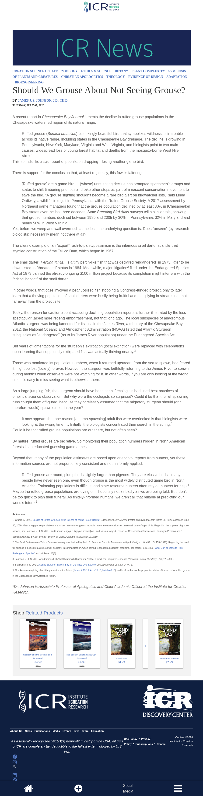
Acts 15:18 (95, 570)
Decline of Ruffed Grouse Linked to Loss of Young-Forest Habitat (65, 520)
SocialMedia (128, 788)
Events (67, 731)
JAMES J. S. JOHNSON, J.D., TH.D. (43, 100)
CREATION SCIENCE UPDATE (35, 71)
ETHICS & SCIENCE (96, 71)
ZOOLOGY (69, 71)
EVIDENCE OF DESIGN (145, 77)
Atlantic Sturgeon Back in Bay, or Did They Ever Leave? (67, 564)
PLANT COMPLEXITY (148, 71)
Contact (162, 744)
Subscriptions (144, 744)
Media (56, 731)
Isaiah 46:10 (108, 570)
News (28, 731)
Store (85, 731)
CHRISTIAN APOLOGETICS (82, 77)
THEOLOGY (115, 77)
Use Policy (130, 739)
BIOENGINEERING (29, 82)
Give (76, 731)
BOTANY (121, 71)
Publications (42, 731)
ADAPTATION (176, 77)
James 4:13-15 (81, 570)
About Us (16, 731)
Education (97, 731)
